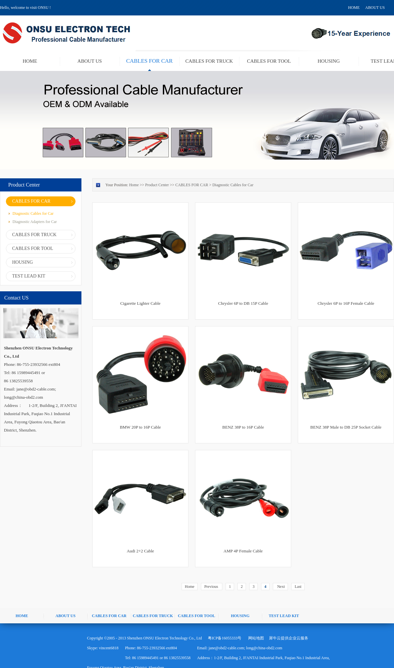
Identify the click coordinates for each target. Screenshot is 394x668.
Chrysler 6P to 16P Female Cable (345, 303)
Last (298, 586)
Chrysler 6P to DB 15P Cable (243, 303)
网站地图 (255, 638)
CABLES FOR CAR (191, 185)
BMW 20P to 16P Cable (140, 427)
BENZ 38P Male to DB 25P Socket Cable (346, 427)
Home (189, 586)
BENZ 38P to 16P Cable (243, 427)
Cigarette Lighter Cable (140, 303)
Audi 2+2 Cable (140, 550)
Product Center (157, 185)
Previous (211, 586)
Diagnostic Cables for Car (232, 185)
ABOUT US (374, 7)
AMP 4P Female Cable (243, 550)
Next (280, 586)
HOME (354, 7)
